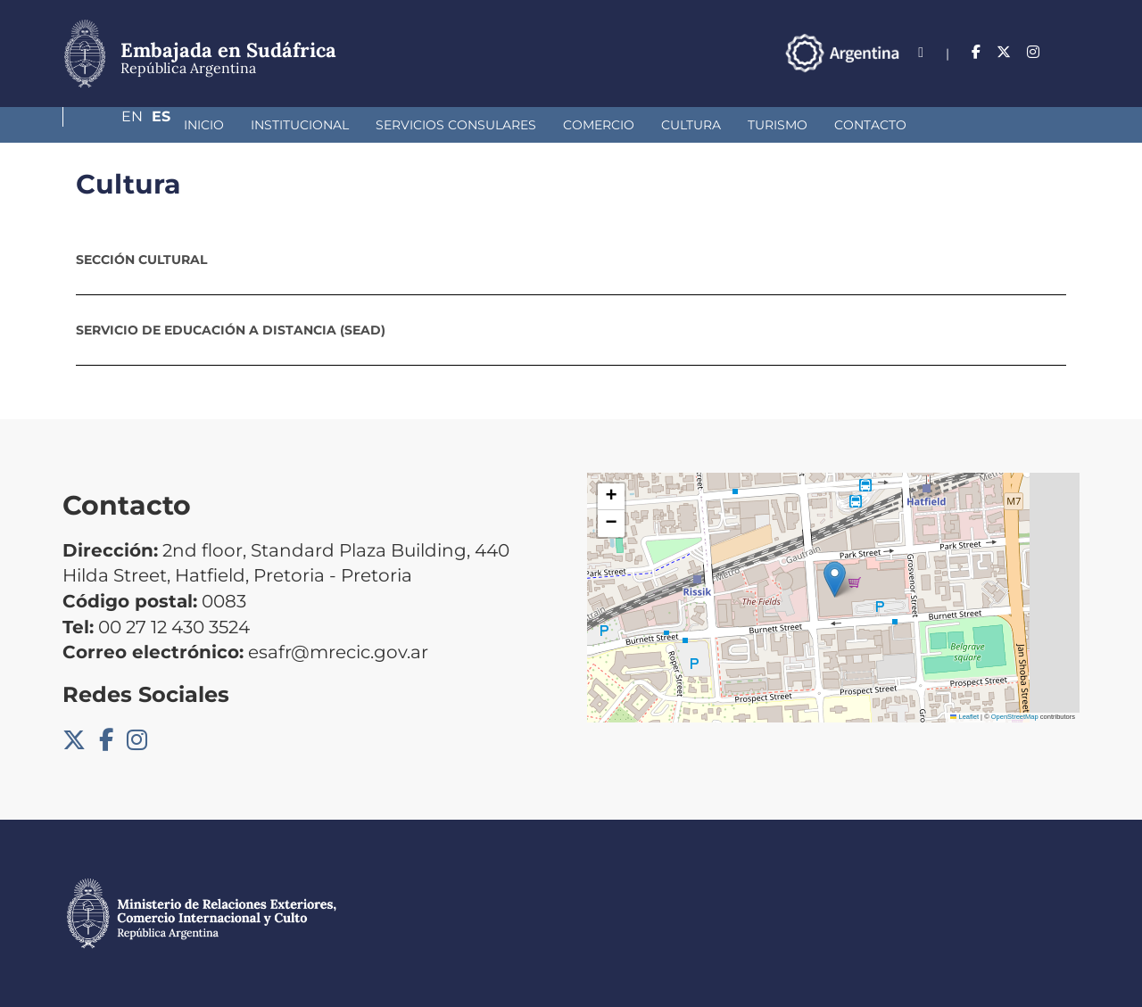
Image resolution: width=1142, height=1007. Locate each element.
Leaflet (964, 717)
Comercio (504, 125)
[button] (834, 579)
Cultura (596, 125)
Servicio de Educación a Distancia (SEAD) (230, 330)
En (1034, 52)
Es (1070, 52)
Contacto (776, 125)
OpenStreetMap (1015, 717)
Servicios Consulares (361, 125)
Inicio (109, 125)
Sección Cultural (141, 260)
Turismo (683, 125)
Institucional (205, 125)
